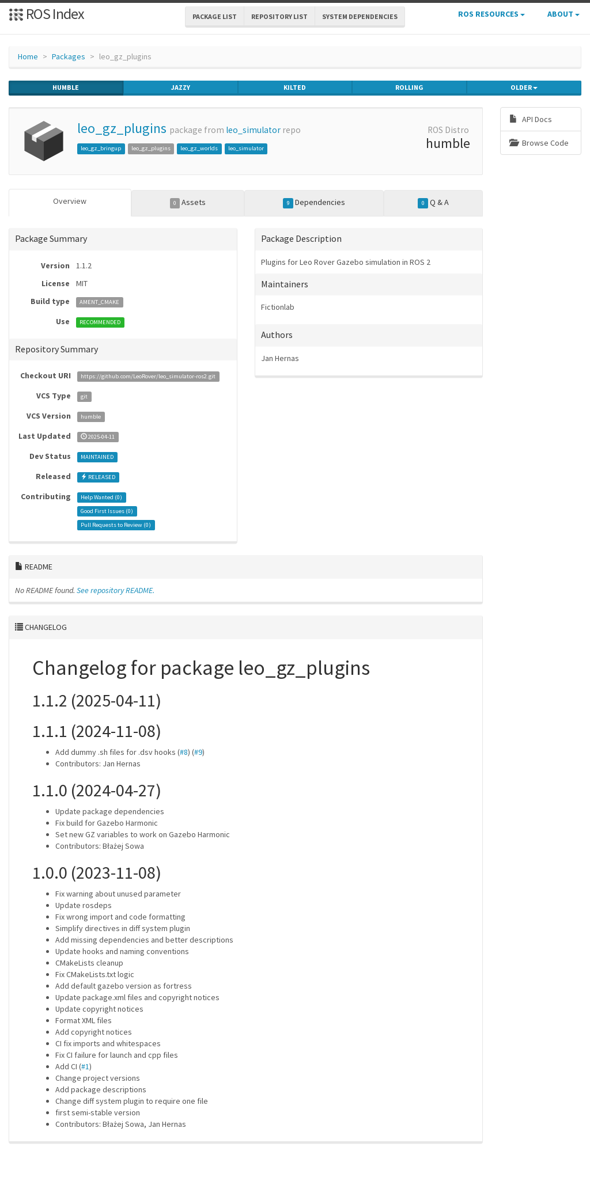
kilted (294, 87)
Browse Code (539, 143)
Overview (69, 201)
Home (28, 56)
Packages (68, 56)
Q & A (433, 202)
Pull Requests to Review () (116, 525)
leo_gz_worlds (199, 148)
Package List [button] (214, 16)
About (563, 14)
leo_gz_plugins (122, 128)
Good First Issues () (107, 511)
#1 (85, 1066)
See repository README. (115, 590)
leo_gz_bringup (101, 148)
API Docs (530, 119)
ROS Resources (491, 14)
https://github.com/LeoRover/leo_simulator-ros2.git (148, 376)
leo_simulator (253, 129)
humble (65, 87)
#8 (184, 752)
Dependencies (314, 202)
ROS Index (46, 13)
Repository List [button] (279, 16)
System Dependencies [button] (360, 16)
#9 (198, 752)
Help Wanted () (101, 497)
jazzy (180, 87)
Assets (188, 202)
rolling (409, 87)
